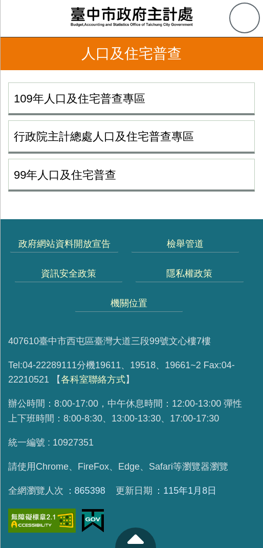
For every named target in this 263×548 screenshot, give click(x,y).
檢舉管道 (185, 244)
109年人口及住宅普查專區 (79, 98)
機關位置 (129, 303)
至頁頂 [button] (135, 538)
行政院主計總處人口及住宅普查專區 (104, 136)
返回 (16, 53)
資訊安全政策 (68, 273)
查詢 (244, 18)
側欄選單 (18, 18)
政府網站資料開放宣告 (64, 244)
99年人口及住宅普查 (65, 174)
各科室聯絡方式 (93, 379)
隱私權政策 (189, 273)
